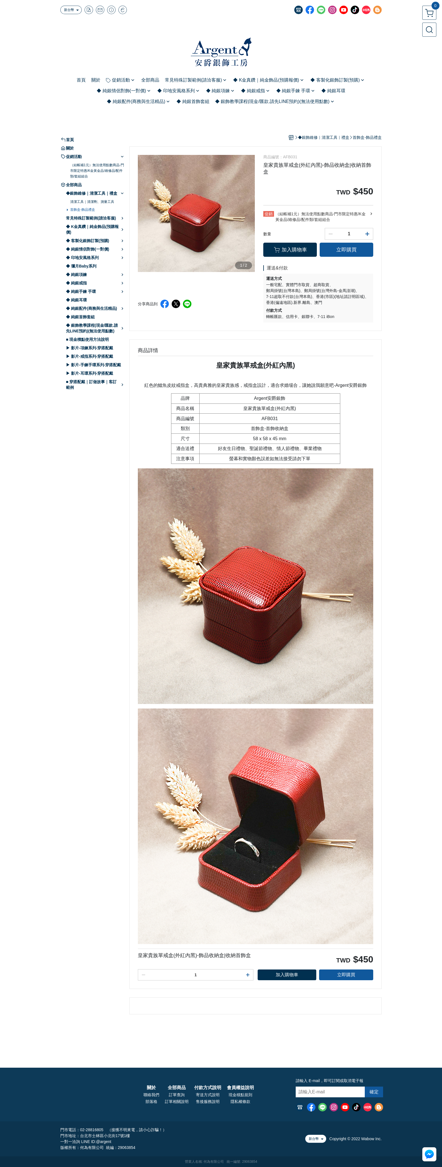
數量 (267, 234)
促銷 (269, 214)
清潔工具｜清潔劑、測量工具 (92, 202)
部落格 (151, 1102)
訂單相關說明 (177, 1102)
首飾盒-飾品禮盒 (82, 210)
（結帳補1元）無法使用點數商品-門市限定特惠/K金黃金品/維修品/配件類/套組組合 (97, 170)
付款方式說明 (207, 1087)
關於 (151, 1087)
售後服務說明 (208, 1102)
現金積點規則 (240, 1095)
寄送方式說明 (208, 1095)
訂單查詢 (177, 1095)
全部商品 (177, 1087)
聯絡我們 (151, 1095)
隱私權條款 (240, 1102)
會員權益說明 (240, 1087)
